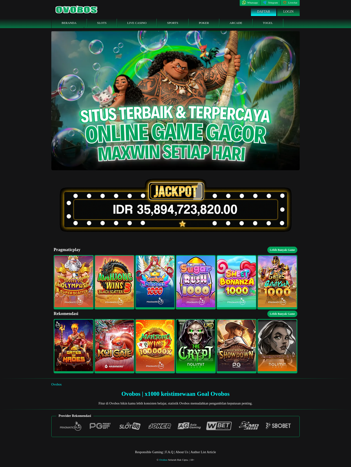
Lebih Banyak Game (282, 250)
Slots (102, 23)
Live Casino (136, 23)
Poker (204, 23)
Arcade (236, 23)
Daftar (263, 11)
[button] (74, 282)
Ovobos (56, 384)
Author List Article (203, 452)
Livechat (290, 2)
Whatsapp (250, 2)
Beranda (69, 23)
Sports (172, 23)
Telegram (270, 2)
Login (288, 11)
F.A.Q (169, 452)
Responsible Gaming (149, 452)
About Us (182, 452)
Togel (268, 23)
